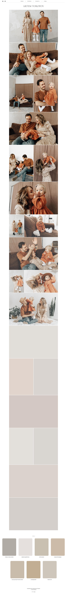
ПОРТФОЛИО (29, 1)
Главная (21, 1)
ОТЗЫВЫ (45, 1)
